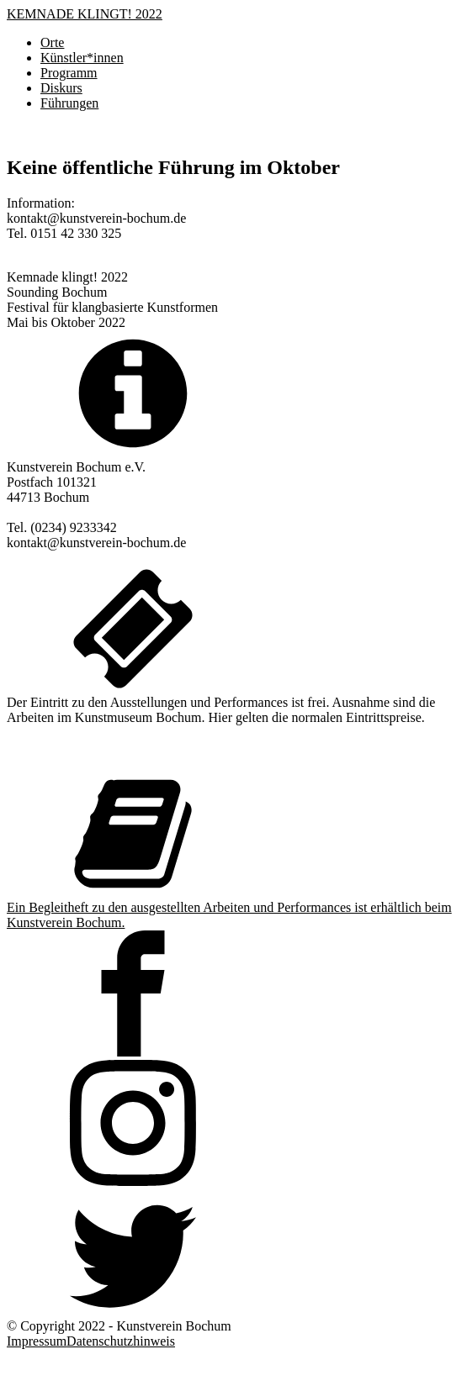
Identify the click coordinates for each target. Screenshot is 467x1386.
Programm (69, 73)
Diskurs (61, 88)
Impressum (36, 1341)
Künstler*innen (82, 57)
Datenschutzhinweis (120, 1341)
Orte (52, 42)
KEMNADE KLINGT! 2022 (84, 14)
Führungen (69, 103)
